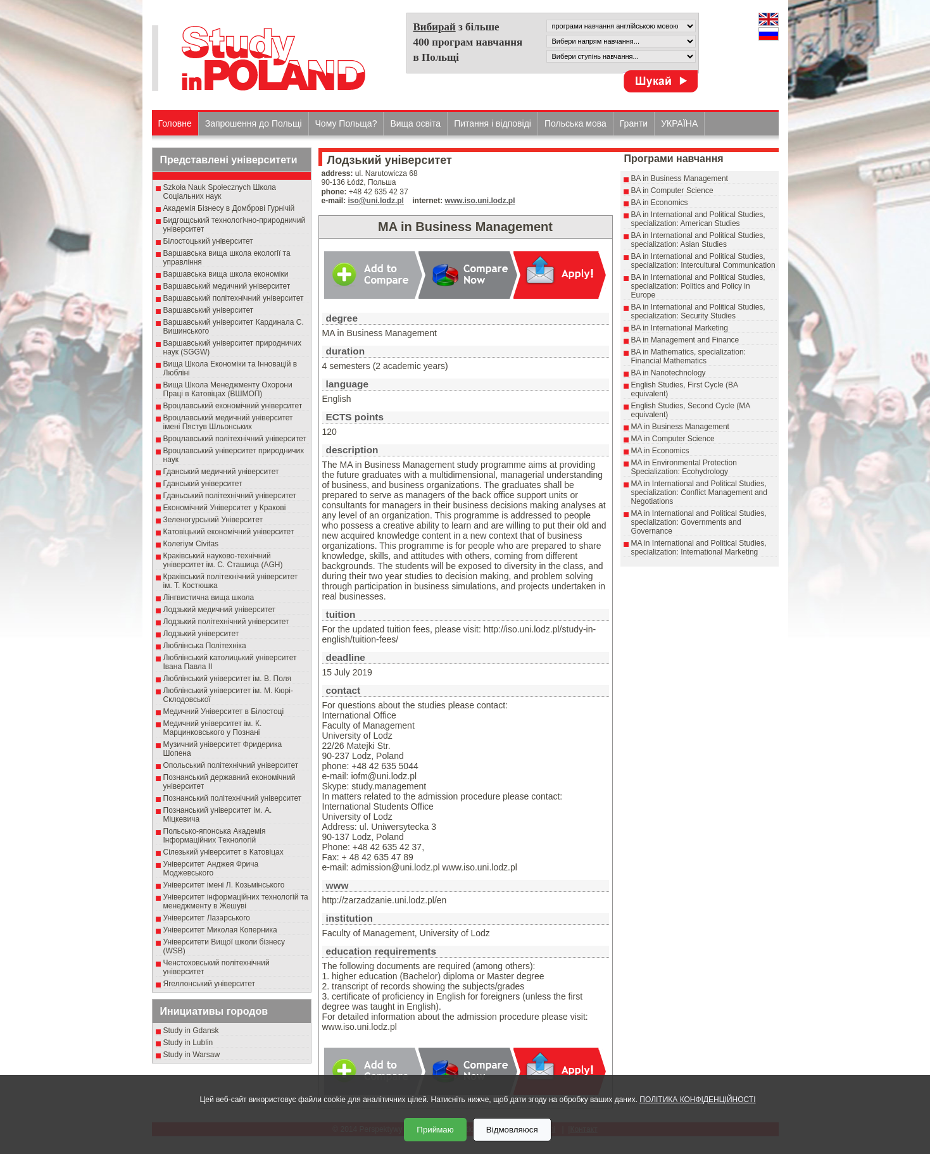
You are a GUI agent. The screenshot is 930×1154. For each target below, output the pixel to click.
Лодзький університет (201, 633)
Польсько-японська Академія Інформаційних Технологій (214, 835)
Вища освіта (415, 123)
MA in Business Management (680, 426)
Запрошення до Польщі (253, 123)
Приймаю (435, 1129)
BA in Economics (659, 202)
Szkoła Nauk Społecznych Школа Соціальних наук (220, 192)
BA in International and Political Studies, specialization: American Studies (698, 219)
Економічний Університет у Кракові (224, 507)
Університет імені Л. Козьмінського (224, 885)
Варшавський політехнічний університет (233, 298)
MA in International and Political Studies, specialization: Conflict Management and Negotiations (699, 492)
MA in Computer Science (673, 438)
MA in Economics (660, 450)
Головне (175, 123)
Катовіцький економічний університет (228, 531)
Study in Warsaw (191, 1054)
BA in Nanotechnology (668, 372)
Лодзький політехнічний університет (226, 621)
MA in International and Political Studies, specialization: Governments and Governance (699, 522)
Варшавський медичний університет (227, 286)
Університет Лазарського (207, 917)
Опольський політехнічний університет (231, 765)
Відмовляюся (512, 1129)
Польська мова (575, 123)
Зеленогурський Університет (213, 519)
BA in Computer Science (672, 190)
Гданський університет (202, 483)
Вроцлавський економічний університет (233, 405)
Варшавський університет (208, 310)
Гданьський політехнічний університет (229, 495)
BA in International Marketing (679, 327)
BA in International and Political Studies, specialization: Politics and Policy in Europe (698, 286)
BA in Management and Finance (685, 340)
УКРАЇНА (679, 123)
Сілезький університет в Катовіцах (223, 852)
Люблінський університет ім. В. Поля (227, 678)
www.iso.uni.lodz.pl (480, 200)
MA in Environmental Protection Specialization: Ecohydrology (684, 467)
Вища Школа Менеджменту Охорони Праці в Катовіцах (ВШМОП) (227, 389)
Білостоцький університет (208, 241)
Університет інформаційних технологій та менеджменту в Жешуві (235, 901)
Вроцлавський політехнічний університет (234, 438)
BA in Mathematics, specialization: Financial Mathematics (688, 356)
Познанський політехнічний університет (232, 798)
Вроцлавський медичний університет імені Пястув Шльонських (228, 422)
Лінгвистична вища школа (208, 597)
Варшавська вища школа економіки (226, 274)
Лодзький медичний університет (219, 609)
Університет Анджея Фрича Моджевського (211, 868)
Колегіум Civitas (191, 543)
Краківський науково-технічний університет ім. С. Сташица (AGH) (223, 560)
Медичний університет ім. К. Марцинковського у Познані (212, 728)
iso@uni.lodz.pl (376, 200)
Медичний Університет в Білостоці (223, 711)
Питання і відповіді (492, 123)
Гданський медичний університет (221, 471)
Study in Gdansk (191, 1030)
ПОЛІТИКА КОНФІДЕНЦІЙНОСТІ (697, 1099)
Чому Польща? (346, 123)
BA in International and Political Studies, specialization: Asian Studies (698, 240)
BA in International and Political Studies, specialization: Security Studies (698, 311)
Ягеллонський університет (209, 983)
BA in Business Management (679, 178)
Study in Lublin (188, 1042)
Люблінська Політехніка (204, 645)
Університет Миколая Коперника (220, 929)
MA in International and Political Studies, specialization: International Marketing (699, 547)
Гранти (634, 123)
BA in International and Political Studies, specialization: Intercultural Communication (703, 261)
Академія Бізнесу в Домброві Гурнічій (229, 208)
